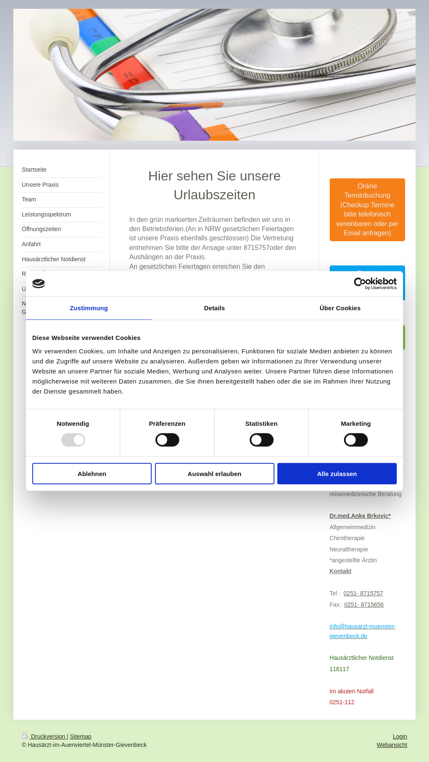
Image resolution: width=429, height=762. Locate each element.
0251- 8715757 (363, 593)
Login (400, 736)
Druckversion (44, 736)
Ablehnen (92, 473)
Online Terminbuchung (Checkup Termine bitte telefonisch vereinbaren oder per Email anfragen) (367, 210)
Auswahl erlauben (214, 473)
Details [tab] (214, 307)
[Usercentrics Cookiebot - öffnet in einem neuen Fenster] (360, 284)
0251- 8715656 (364, 604)
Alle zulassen (337, 473)
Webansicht (392, 744)
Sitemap (80, 736)
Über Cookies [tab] (340, 307)
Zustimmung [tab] (89, 307)
